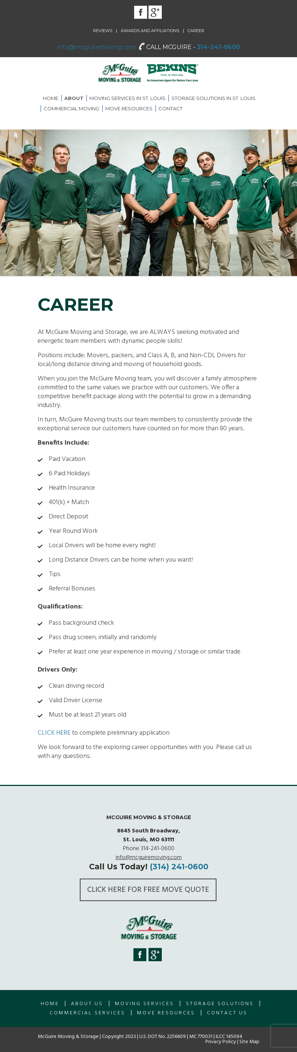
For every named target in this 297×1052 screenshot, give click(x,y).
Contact (170, 108)
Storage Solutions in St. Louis (213, 98)
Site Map (249, 1042)
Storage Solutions (220, 1004)
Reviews (102, 30)
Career (196, 30)
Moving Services (144, 1004)
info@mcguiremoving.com (96, 47)
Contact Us (227, 1013)
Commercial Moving (71, 108)
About (73, 98)
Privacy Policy (220, 1042)
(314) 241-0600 (179, 866)
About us (87, 1004)
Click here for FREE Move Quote (148, 890)
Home (50, 98)
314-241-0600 (218, 47)
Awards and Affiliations (150, 30)
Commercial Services (87, 1013)
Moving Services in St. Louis (127, 98)
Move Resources (129, 108)
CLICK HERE (54, 733)
